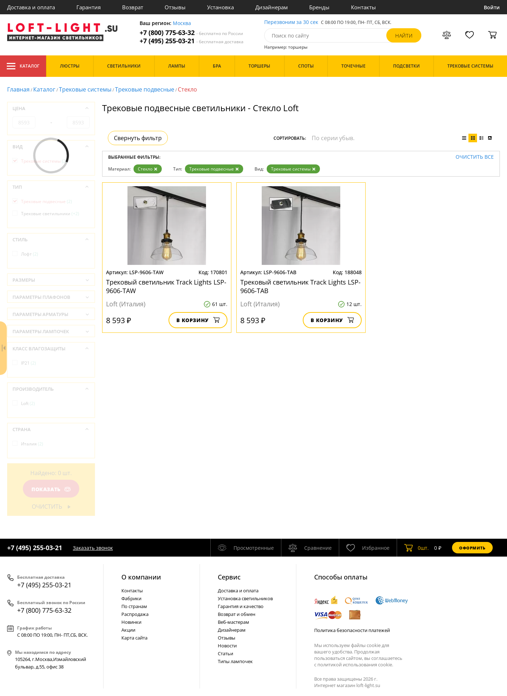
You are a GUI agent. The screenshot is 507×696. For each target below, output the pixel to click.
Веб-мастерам (233, 622)
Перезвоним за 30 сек (291, 22)
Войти (492, 7)
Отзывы (175, 7)
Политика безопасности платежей (352, 630)
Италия (32, 444)
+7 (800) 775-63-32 (191, 33)
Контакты (363, 7)
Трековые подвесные (144, 89)
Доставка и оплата (31, 7)
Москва (182, 23)
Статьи (225, 653)
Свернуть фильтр (138, 138)
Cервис (229, 577)
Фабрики (131, 598)
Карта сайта (134, 638)
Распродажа (135, 614)
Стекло (147, 169)
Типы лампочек (235, 661)
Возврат (132, 7)
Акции (128, 630)
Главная (18, 89)
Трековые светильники (50, 214)
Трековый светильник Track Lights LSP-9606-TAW (166, 286)
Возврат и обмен (236, 614)
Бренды (319, 7)
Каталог (23, 66)
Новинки (131, 622)
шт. (416, 547)
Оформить (472, 548)
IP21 (28, 363)
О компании (141, 577)
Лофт (29, 254)
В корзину (198, 320)
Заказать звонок (93, 547)
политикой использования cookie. (355, 664)
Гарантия (88, 7)
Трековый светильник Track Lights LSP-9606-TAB (300, 286)
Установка (220, 7)
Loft (28, 403)
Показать (51, 489)
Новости (227, 645)
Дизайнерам (271, 7)
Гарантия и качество (240, 606)
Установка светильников (245, 598)
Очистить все (475, 157)
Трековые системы (85, 89)
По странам (134, 606)
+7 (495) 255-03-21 (192, 41)
